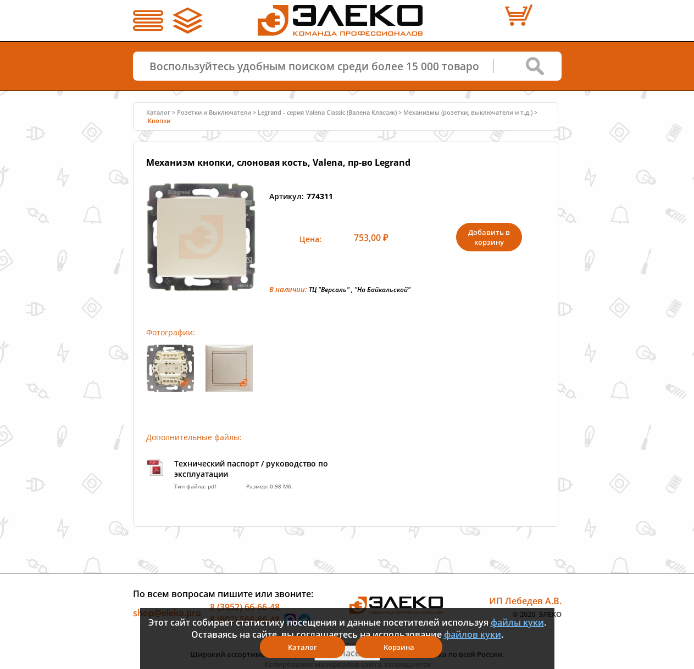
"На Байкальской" (382, 289)
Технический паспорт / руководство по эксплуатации (251, 468)
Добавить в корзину (489, 237)
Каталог (158, 112)
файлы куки (517, 622)
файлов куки (472, 634)
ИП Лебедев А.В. (525, 601)
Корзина (399, 647)
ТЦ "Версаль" (329, 289)
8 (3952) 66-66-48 (245, 606)
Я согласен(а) (347, 653)
